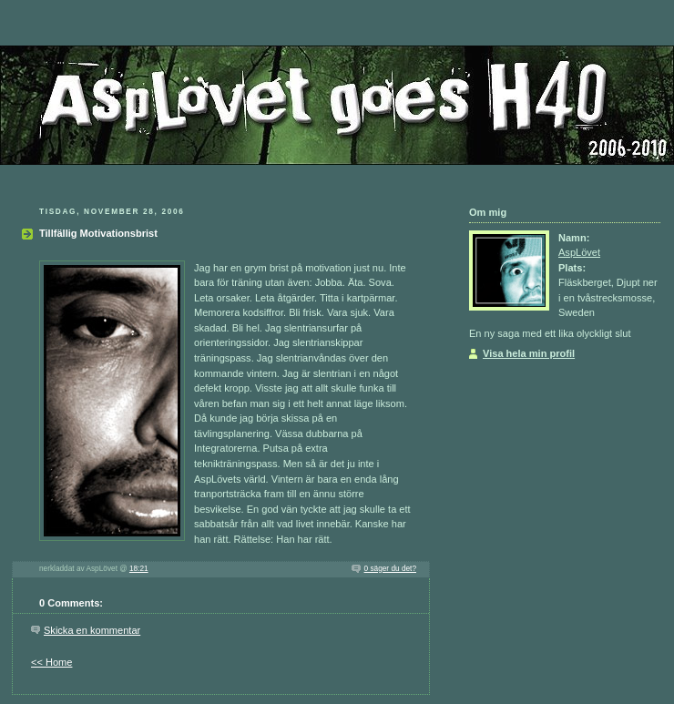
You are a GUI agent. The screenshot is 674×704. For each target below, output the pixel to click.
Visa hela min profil (529, 353)
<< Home (51, 662)
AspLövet (579, 252)
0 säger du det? (390, 569)
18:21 (138, 569)
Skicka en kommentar (92, 630)
